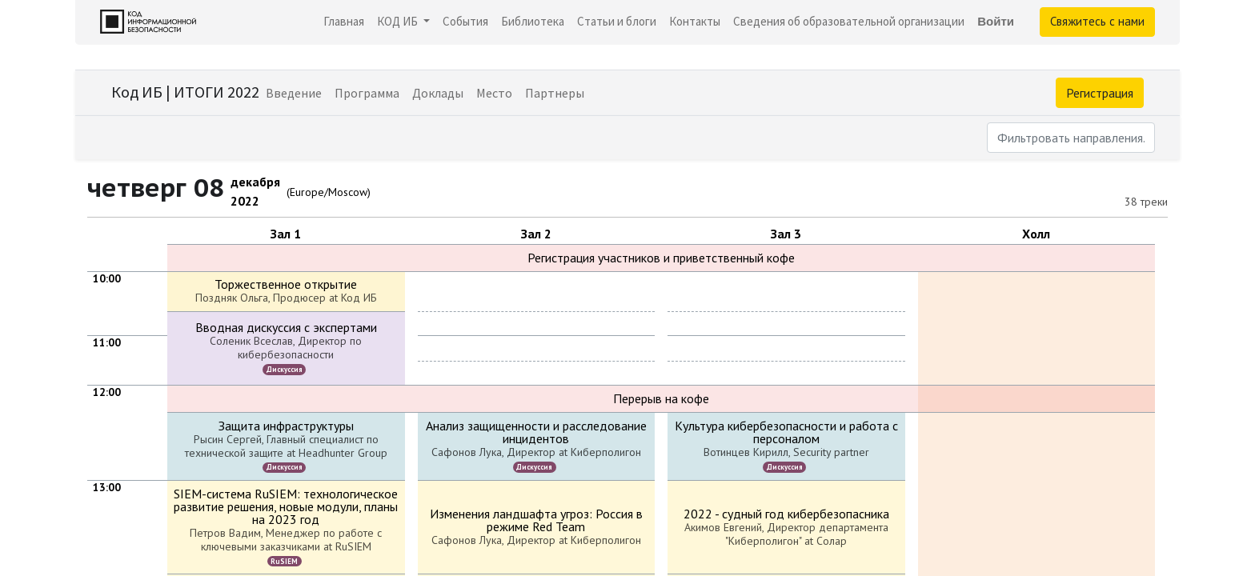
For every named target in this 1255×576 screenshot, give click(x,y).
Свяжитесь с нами (1097, 21)
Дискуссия (285, 369)
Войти (995, 21)
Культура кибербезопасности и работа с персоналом (786, 432)
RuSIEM (284, 561)
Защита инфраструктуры (286, 426)
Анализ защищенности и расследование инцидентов (536, 432)
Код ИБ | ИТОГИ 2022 (185, 92)
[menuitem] (344, 22)
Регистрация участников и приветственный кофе (661, 258)
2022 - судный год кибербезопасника (786, 514)
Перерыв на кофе (661, 398)
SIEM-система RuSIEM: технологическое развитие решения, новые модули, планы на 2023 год (286, 506)
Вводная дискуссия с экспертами (286, 327)
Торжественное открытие (286, 284)
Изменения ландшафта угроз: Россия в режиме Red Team (536, 520)
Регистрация (1099, 93)
